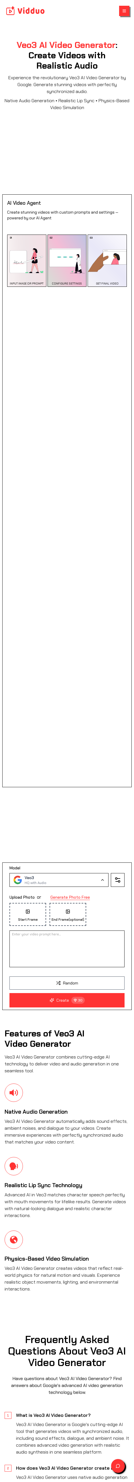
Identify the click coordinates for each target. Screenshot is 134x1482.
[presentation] (67, 908)
